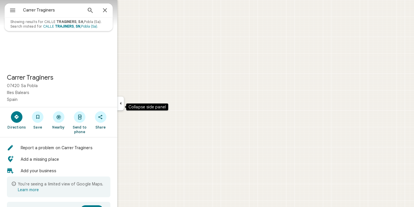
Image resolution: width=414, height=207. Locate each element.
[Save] (58, 120)
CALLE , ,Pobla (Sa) (91, 26)
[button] (79, 148)
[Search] (111, 10)
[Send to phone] (100, 122)
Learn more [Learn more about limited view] (49, 189)
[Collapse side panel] (141, 103)
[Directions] (37, 120)
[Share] (121, 120)
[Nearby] (79, 120)
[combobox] (67, 10)
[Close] (125, 10)
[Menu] (10, 10)
